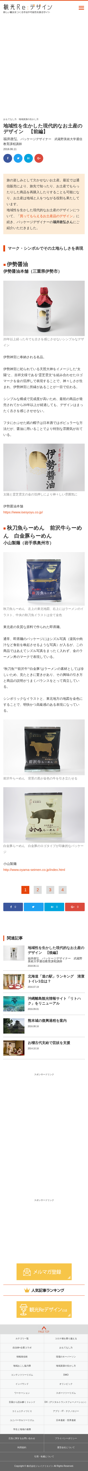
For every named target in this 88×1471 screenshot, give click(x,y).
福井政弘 (10, 139)
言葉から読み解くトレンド (22, 1402)
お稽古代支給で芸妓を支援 (49, 1043)
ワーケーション (22, 1393)
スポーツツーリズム (66, 1393)
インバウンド (22, 1384)
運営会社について (66, 1447)
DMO (65, 1375)
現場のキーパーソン (66, 1356)
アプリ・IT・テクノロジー (66, 1411)
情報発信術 (22, 1356)
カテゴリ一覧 (22, 1338)
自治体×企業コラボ (22, 1347)
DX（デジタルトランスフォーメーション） (66, 1402)
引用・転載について (44, 1456)
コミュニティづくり (22, 1411)
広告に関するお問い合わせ (22, 1438)
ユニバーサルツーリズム (22, 1420)
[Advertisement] (44, 64)
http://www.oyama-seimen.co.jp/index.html (34, 870)
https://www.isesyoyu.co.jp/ (23, 512)
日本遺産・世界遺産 (66, 1420)
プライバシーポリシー (66, 1438)
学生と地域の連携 (22, 1429)
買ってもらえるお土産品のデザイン (46, 216)
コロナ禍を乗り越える (66, 1338)
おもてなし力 (10, 119)
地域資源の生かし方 (29, 119)
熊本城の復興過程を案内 (47, 1021)
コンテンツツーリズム (22, 1375)
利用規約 (21, 1447)
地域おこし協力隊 (22, 1366)
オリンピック (66, 1384)
